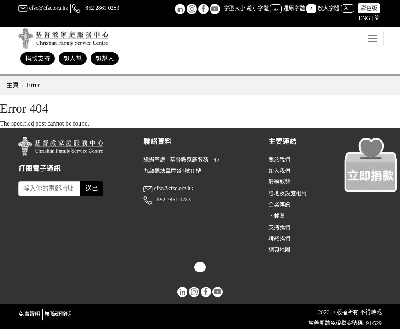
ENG (364, 18)
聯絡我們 (279, 238)
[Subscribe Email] (49, 188)
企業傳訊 (279, 204)
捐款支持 (37, 58)
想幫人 (104, 58)
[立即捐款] (370, 164)
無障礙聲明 (57, 314)
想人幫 (72, 58)
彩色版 (369, 8)
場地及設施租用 (287, 193)
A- (275, 8)
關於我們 (279, 159)
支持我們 (279, 227)
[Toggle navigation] (373, 38)
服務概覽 (279, 182)
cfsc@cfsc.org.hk (43, 8)
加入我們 (279, 171)
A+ (348, 8)
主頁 (12, 85)
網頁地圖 (279, 249)
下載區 (276, 216)
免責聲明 (29, 314)
